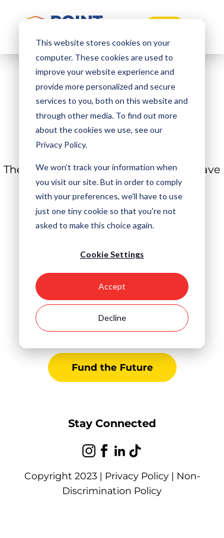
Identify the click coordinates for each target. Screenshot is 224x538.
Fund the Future (112, 367)
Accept (112, 286)
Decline (112, 318)
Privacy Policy (137, 476)
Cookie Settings (112, 254)
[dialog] (112, 183)
